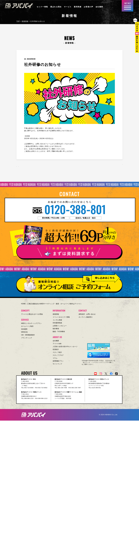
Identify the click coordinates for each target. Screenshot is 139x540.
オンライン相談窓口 (85, 318)
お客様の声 (88, 7)
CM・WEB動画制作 (28, 336)
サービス (68, 7)
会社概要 (99, 7)
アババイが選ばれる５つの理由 (32, 315)
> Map (25, 386)
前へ (22, 166)
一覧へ (114, 166)
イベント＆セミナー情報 (61, 318)
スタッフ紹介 (57, 353)
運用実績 (77, 7)
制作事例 (56, 329)
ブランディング (26, 339)
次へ (34, 166)
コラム (55, 359)
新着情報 (56, 315)
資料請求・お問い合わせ (87, 315)
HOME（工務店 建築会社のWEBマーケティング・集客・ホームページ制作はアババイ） (51, 304)
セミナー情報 (42, 7)
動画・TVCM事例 (59, 332)
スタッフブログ (58, 356)
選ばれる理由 (55, 7)
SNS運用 (24, 330)
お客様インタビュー (60, 326)
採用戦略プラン (58, 362)
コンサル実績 (57, 321)
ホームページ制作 (27, 327)
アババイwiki (57, 344)
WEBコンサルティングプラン (31, 324)
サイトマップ (57, 365)
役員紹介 (56, 350)
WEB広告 (24, 333)
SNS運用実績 (57, 324)
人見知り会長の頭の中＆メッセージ (65, 347)
